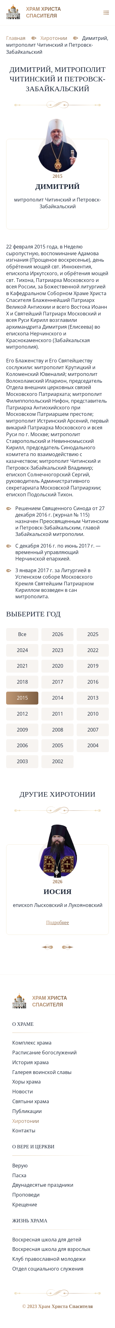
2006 (22, 745)
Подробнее (57, 922)
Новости (22, 1091)
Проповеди (26, 1194)
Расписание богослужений (44, 1052)
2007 (92, 729)
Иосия (57, 892)
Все (22, 634)
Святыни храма (30, 1101)
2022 (92, 650)
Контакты (23, 1130)
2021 (22, 665)
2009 (22, 729)
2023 (57, 650)
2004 (92, 745)
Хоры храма (26, 1081)
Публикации (27, 1111)
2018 (22, 681)
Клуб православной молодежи (49, 1259)
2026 (57, 634)
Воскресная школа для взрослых (51, 1249)
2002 (57, 761)
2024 (22, 650)
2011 (57, 713)
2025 (92, 634)
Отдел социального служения (47, 1268)
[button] (68, 947)
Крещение (24, 1204)
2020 (57, 665)
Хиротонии (25, 1121)
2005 (57, 745)
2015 (22, 697)
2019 (92, 665)
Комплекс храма (32, 1042)
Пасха (19, 1175)
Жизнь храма (29, 1220)
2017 (57, 681)
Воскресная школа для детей (46, 1239)
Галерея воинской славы (41, 1072)
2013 (92, 697)
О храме (23, 1024)
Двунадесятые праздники (42, 1185)
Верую (20, 1165)
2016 (92, 681)
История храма (30, 1062)
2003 (22, 761)
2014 (57, 697)
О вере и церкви (33, 1146)
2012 (22, 713)
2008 (57, 729)
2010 (92, 713)
